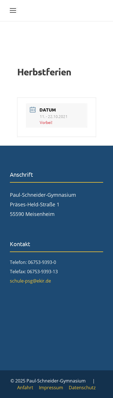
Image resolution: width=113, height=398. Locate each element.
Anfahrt (25, 387)
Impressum (51, 387)
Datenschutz (82, 387)
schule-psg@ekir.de (30, 281)
